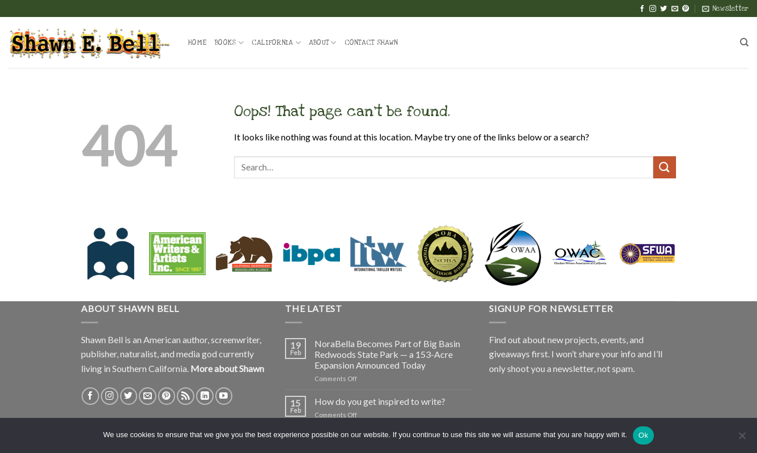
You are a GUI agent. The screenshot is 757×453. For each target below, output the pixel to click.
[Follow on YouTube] (224, 396)
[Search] (744, 42)
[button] (725, 8)
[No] (742, 439)
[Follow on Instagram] (652, 9)
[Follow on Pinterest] (685, 9)
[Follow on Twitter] (663, 9)
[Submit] (664, 167)
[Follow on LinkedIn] (205, 396)
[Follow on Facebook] (642, 9)
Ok (643, 435)
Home (197, 42)
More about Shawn (227, 368)
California (276, 42)
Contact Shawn (371, 42)
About (323, 42)
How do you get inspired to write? (379, 401)
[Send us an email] (674, 9)
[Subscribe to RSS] (185, 396)
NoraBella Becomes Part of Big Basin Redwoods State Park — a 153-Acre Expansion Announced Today (387, 354)
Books (229, 42)
